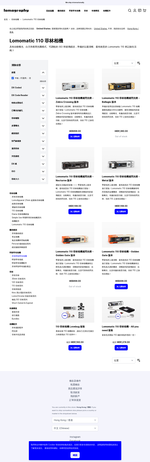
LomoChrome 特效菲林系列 (24, 296)
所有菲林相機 (17, 197)
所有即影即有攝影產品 (21, 266)
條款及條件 (75, 380)
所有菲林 (15, 275)
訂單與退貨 (75, 400)
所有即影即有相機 (19, 256)
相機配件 (107, 11)
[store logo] (16, 10)
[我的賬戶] (134, 10)
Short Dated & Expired (22, 303)
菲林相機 (50, 11)
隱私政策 (112, 444)
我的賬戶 (75, 396)
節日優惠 (15, 315)
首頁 (6, 19)
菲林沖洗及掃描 (18, 334)
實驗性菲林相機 (18, 207)
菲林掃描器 (16, 289)
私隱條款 (75, 384)
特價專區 (95, 11)
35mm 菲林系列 (18, 279)
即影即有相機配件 (19, 263)
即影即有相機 (74, 11)
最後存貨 (15, 312)
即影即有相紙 (17, 259)
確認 (75, 455)
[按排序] (123, 63)
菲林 (86, 11)
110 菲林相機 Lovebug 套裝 (70, 326)
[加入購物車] (75, 136)
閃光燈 (14, 331)
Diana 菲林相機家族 (20, 214)
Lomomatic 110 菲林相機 (23, 224)
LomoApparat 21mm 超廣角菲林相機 (28, 200)
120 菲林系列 (17, 282)
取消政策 (75, 392)
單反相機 (15, 237)
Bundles (15, 319)
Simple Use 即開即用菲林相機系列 (26, 217)
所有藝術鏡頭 (17, 233)
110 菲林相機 (17, 210)
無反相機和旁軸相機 (20, 240)
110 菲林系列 (17, 285)
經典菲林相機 (17, 204)
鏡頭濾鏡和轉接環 (19, 247)
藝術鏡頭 (61, 11)
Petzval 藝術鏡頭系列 (21, 244)
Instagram (75, 436)
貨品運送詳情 (75, 388)
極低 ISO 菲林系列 (19, 299)
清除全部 (43, 81)
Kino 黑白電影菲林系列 (21, 292)
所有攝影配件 (17, 327)
